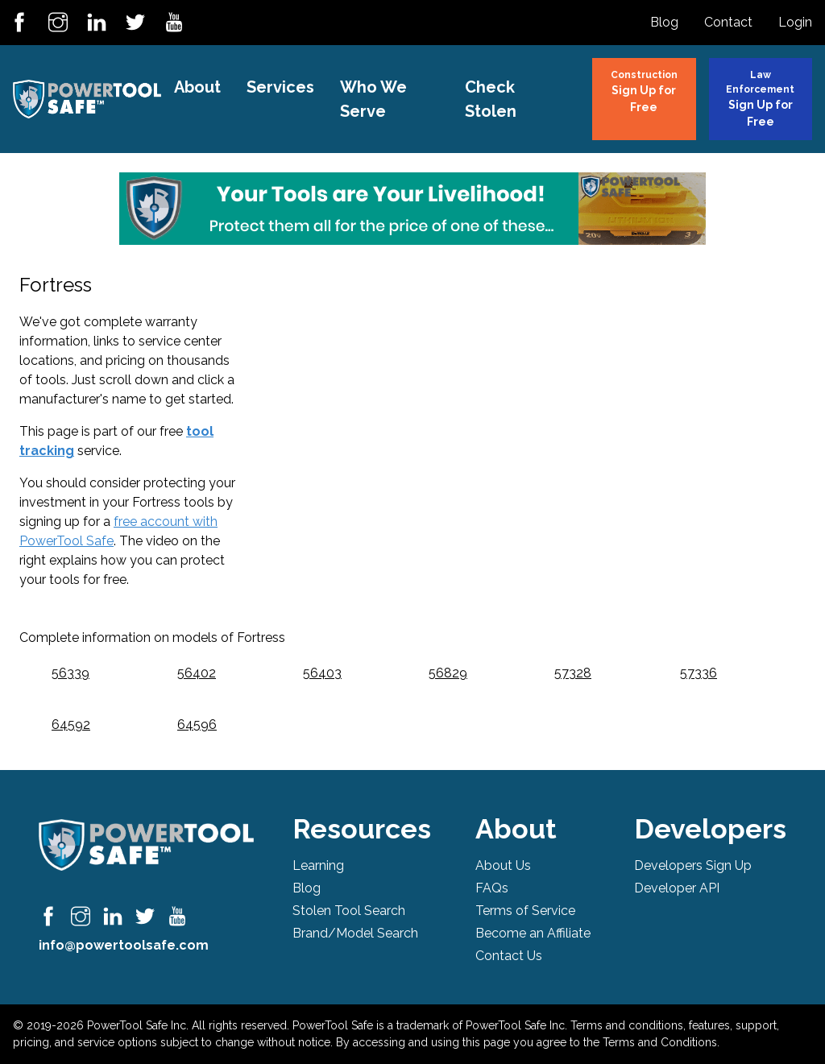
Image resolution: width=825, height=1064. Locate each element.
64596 (197, 724)
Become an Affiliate (533, 933)
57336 (698, 673)
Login (795, 22)
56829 (448, 673)
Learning (318, 865)
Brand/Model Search (355, 933)
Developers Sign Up (693, 865)
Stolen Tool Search (348, 910)
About (197, 87)
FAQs (491, 888)
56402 (196, 673)
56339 (70, 673)
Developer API (676, 888)
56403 (322, 673)
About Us (503, 865)
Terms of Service (525, 910)
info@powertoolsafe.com (124, 945)
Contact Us (508, 955)
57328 (572, 673)
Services (280, 87)
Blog (664, 22)
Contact (728, 22)
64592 (71, 724)
